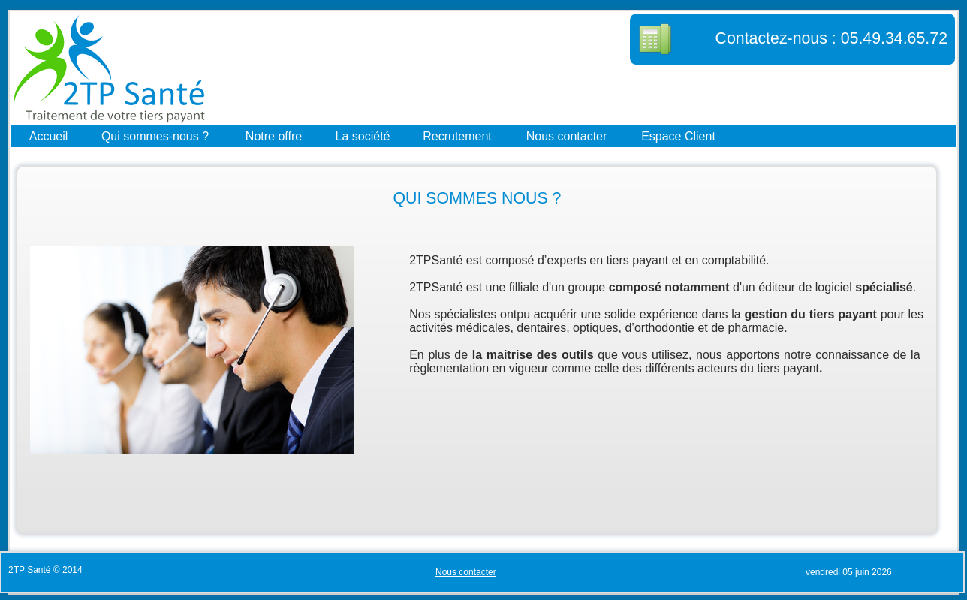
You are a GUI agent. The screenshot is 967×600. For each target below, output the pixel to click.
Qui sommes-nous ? (155, 135)
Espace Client (678, 135)
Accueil (48, 135)
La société (363, 135)
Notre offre (274, 135)
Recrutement (457, 135)
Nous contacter (566, 135)
